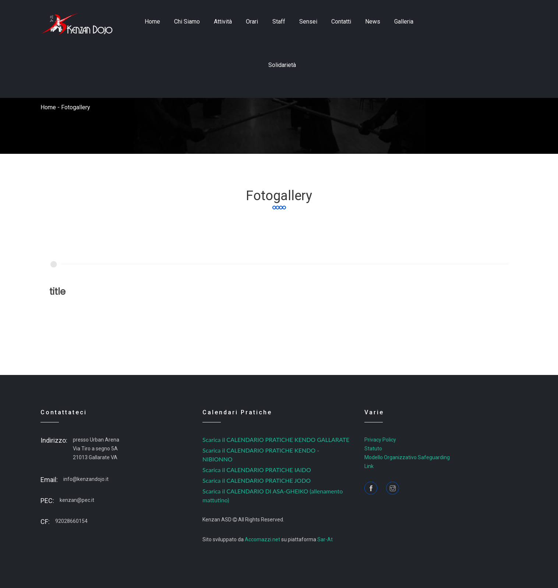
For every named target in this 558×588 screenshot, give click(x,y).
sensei (308, 21)
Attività (223, 21)
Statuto (373, 448)
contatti (341, 21)
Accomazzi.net (262, 539)
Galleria (403, 21)
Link (369, 466)
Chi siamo (187, 21)
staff (278, 21)
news (372, 21)
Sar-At (325, 539)
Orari (252, 21)
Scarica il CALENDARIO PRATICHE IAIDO (256, 469)
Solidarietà (282, 64)
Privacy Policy (380, 440)
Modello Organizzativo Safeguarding (407, 457)
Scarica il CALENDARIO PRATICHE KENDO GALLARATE (275, 439)
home (152, 21)
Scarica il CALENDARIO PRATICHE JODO (256, 480)
